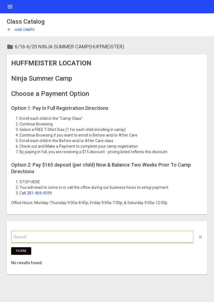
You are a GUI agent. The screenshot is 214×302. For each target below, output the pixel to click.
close (200, 236)
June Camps (20, 30)
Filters (21, 251)
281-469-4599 (39, 193)
